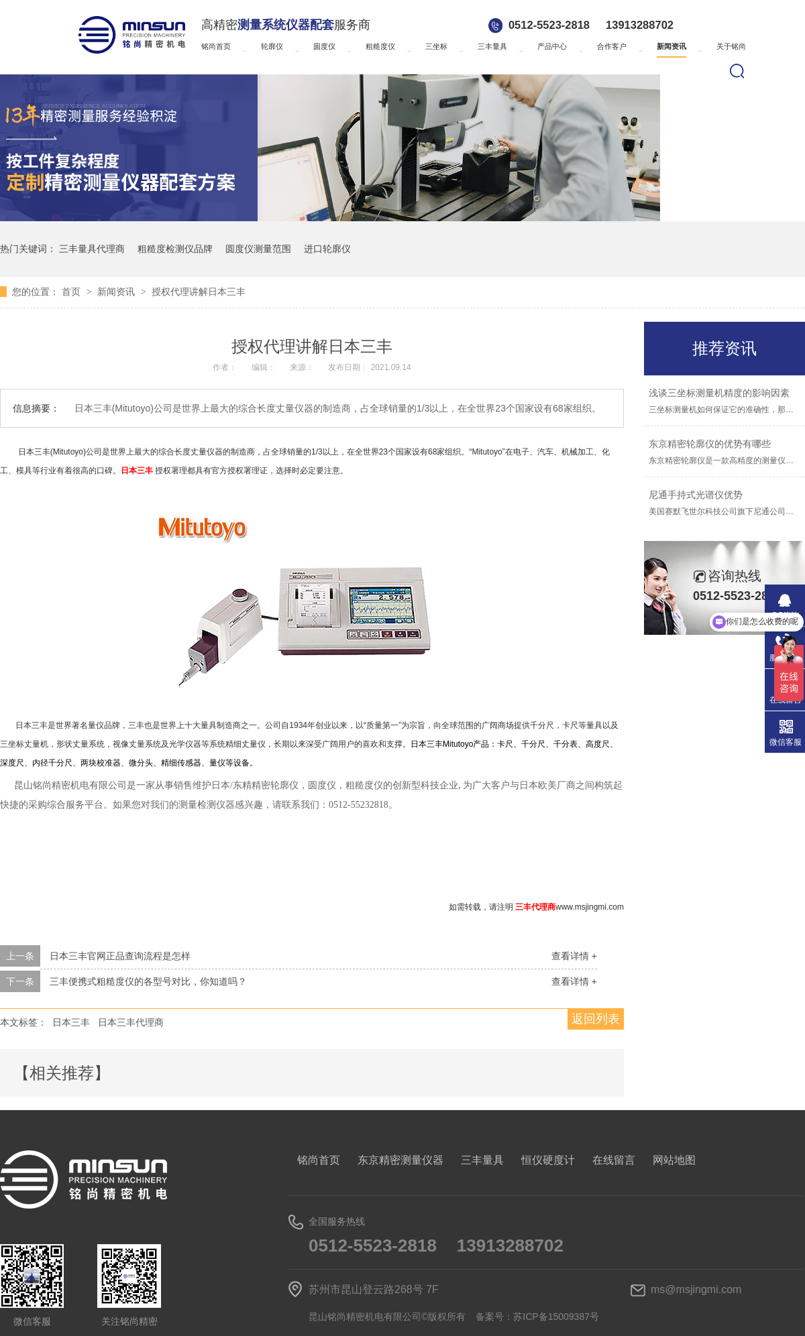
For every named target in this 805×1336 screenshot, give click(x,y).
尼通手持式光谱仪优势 (696, 494)
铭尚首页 (216, 46)
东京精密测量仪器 (400, 1160)
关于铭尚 (731, 46)
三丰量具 (492, 46)
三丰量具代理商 (92, 248)
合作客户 (612, 46)
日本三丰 (71, 1022)
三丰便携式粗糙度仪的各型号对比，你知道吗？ (148, 981)
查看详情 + (574, 956)
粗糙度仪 (380, 46)
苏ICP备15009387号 (556, 1316)
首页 (72, 291)
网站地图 (674, 1160)
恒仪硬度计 (548, 1160)
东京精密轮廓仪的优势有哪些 (710, 443)
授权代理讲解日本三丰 (199, 291)
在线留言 (613, 1160)
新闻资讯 (671, 46)
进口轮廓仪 (327, 248)
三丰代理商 (535, 907)
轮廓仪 (272, 46)
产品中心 (552, 46)
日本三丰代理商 (131, 1022)
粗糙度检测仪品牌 (175, 248)
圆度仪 (324, 46)
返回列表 (596, 1019)
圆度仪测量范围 (258, 248)
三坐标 (436, 46)
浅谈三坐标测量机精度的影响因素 (719, 392)
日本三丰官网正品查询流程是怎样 (120, 956)
